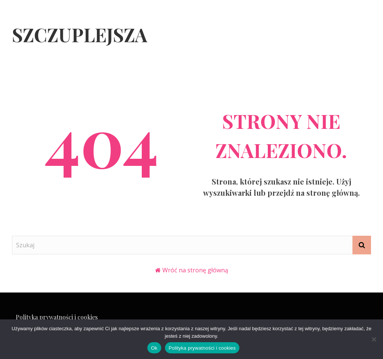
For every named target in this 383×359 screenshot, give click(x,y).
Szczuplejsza (79, 34)
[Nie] (373, 339)
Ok (154, 348)
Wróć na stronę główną (195, 270)
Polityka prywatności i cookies (57, 317)
